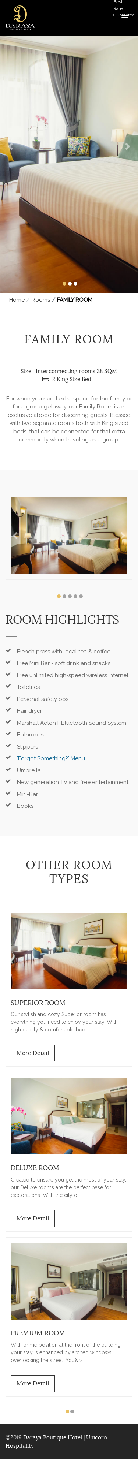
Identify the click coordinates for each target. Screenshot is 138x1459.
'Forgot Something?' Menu (51, 758)
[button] (10, 146)
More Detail (33, 1053)
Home (17, 299)
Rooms (41, 299)
